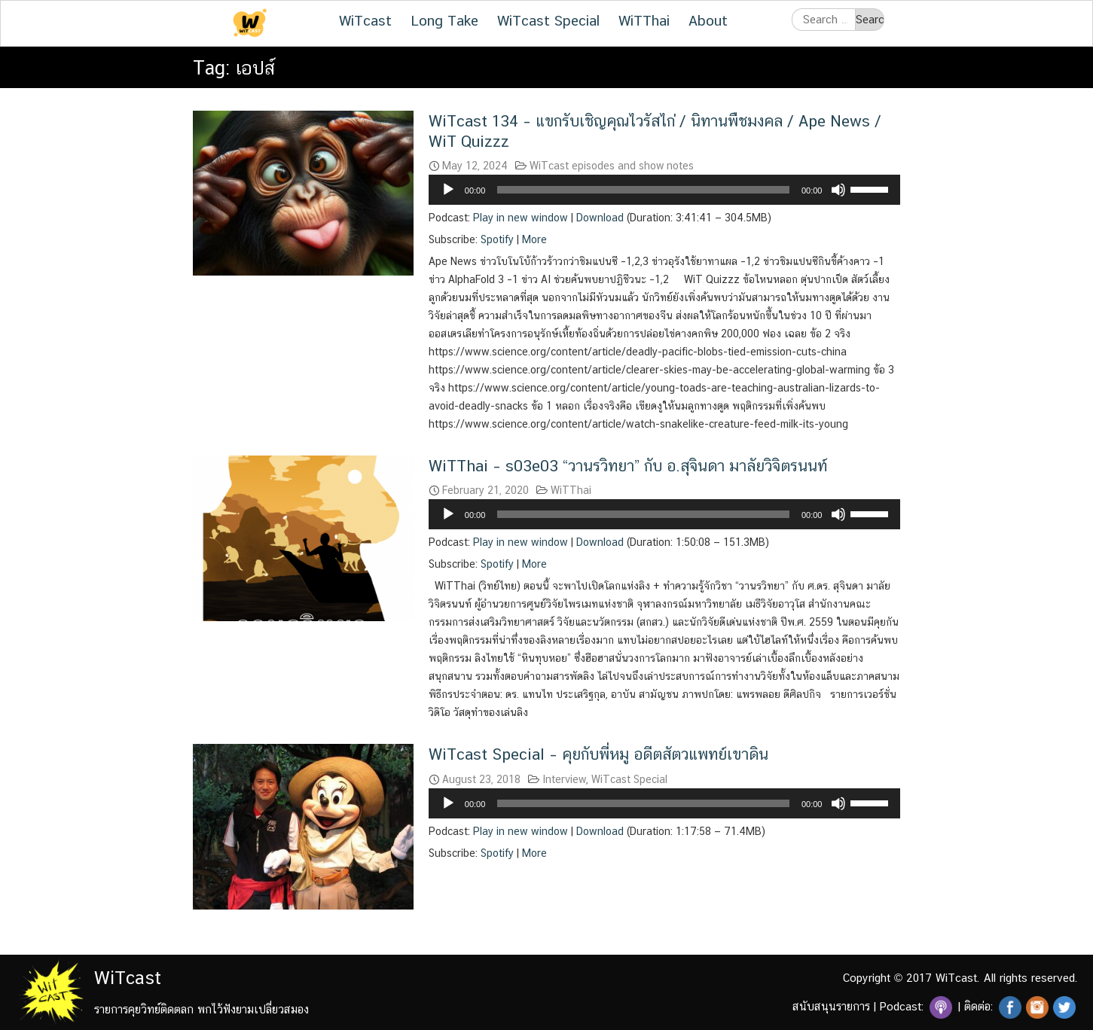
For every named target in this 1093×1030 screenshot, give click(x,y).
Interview (564, 779)
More (534, 239)
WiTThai (644, 20)
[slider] (643, 190)
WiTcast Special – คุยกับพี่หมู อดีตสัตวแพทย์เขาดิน (598, 754)
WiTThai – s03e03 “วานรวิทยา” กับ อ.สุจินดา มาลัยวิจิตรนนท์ (628, 465)
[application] (665, 190)
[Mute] (838, 189)
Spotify (497, 239)
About (708, 20)
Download (600, 218)
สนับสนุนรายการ (831, 1006)
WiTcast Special (548, 20)
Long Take (444, 20)
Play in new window (520, 218)
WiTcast (365, 20)
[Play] (448, 189)
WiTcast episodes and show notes (612, 166)
